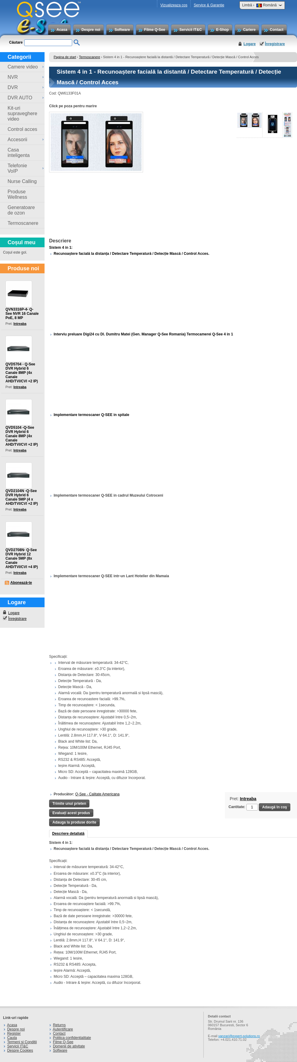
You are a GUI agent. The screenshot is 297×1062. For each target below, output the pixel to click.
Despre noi (91, 30)
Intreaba (19, 323)
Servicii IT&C (190, 30)
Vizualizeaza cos (173, 5)
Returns (59, 1025)
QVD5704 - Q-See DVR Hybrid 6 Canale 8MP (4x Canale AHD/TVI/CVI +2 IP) (21, 372)
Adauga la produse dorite (74, 822)
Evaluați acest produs (71, 813)
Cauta (12, 1038)
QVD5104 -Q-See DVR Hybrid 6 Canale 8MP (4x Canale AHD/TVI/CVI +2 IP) (21, 436)
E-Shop (222, 30)
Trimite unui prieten (69, 803)
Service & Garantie (209, 5)
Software (122, 30)
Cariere (249, 30)
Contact (276, 30)
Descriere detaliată (68, 833)
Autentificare (63, 1029)
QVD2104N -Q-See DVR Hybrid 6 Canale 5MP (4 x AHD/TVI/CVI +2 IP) (21, 497)
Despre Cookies (20, 1050)
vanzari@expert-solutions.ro (239, 1036)
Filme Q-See (154, 30)
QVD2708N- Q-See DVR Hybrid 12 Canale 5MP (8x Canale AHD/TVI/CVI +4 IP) (21, 558)
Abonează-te (21, 583)
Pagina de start (65, 57)
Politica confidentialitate (72, 1038)
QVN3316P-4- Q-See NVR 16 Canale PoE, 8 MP (21, 313)
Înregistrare (275, 44)
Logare (250, 44)
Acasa (61, 30)
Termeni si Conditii (22, 1042)
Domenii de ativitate (69, 1046)
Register (14, 1033)
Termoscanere (89, 57)
